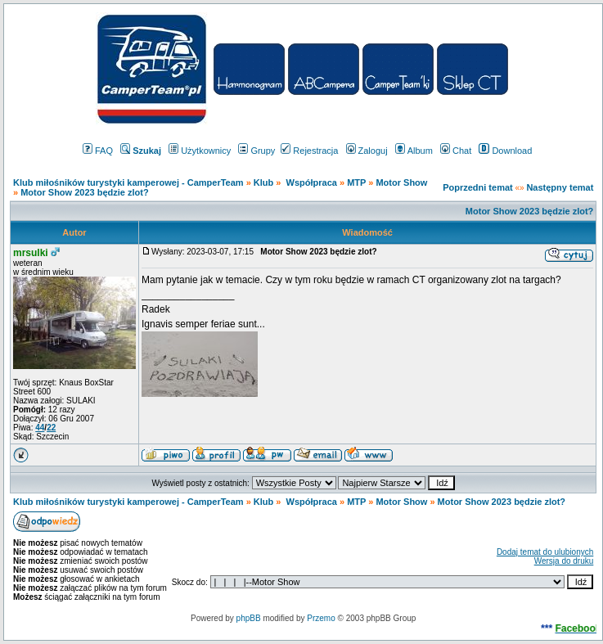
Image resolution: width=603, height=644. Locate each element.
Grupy (256, 150)
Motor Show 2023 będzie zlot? (84, 192)
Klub (265, 182)
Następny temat (559, 187)
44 (39, 427)
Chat (455, 150)
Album (414, 150)
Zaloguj (367, 150)
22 (51, 427)
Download (505, 150)
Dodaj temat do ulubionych (545, 551)
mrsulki (30, 253)
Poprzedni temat (478, 187)
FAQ (98, 150)
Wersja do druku (564, 560)
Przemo (321, 618)
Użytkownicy (200, 150)
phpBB (248, 618)
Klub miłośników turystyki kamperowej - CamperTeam (128, 182)
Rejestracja (309, 150)
